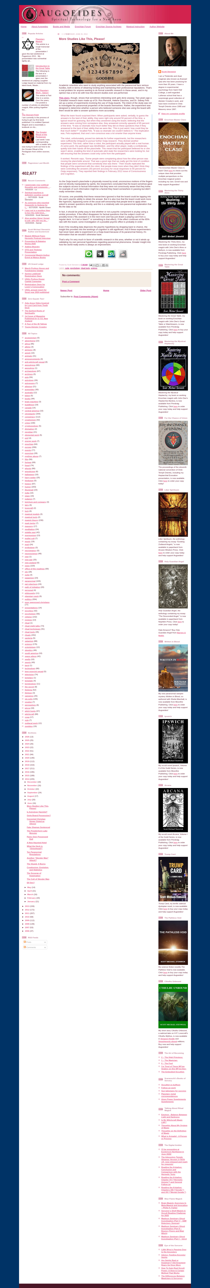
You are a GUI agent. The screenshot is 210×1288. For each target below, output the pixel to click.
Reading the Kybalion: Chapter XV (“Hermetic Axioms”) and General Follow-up (172, 1180)
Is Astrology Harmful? (37, 812)
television (29, 674)
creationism (30, 420)
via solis (29, 699)
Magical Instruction (135, 26)
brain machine (31, 401)
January (31, 901)
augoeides (30, 389)
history (28, 484)
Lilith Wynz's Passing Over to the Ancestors (173, 1250)
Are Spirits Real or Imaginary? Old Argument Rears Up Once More (173, 1262)
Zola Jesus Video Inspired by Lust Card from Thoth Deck (37, 305)
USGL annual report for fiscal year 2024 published (37, 291)
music (28, 541)
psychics (29, 611)
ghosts (28, 468)
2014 (27, 779)
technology (30, 668)
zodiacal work (31, 723)
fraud (27, 465)
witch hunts (30, 711)
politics (28, 599)
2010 (27, 917)
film (26, 459)
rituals (28, 635)
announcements (32, 359)
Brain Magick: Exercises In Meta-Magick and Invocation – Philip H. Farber (174, 1205)
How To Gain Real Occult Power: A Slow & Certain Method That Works (173, 1270)
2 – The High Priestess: (172, 1057)
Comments (30, 947)
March (30, 894)
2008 (27, 924)
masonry (29, 526)
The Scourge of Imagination (34, 874)
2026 (27, 737)
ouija (27, 575)
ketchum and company (35, 502)
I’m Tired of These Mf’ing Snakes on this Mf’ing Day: (173, 1067)
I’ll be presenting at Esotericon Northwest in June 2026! (172, 1151)
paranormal (30, 581)
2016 (27, 772)
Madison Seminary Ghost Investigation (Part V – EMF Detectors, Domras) (174, 1220)
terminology (30, 684)
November (32, 785)
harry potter (30, 477)
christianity (30, 414)
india (27, 493)
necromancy (30, 550)
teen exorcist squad (34, 671)
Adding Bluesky (32, 247)
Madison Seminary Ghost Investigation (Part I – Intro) (174, 1237)
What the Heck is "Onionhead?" (35, 847)
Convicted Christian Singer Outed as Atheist (36, 821)
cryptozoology (31, 426)
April (29, 891)
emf (26, 438)
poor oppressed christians (37, 602)
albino (28, 347)
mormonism (30, 535)
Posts (27, 942)
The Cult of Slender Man (38, 879)
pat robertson (31, 584)
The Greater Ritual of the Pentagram (41, 134)
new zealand (30, 563)
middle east (30, 532)
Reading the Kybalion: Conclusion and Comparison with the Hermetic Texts (171, 1170)
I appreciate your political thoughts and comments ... (37, 186)
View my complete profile (173, 113)
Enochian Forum (83, 26)
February (31, 898)
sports (28, 662)
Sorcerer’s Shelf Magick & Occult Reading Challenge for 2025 (173, 1213)
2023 (27, 747)
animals (28, 356)
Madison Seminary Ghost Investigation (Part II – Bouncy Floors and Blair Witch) (173, 1229)
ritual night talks (32, 626)
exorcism (29, 453)
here (171, 170)
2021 (27, 754)
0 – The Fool (167, 1063)
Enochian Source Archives (109, 26)
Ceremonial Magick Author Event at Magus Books (37, 256)
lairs (27, 505)
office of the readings (35, 569)
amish (28, 353)
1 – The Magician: (169, 1060)
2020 (27, 758)
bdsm (27, 395)
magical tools (31, 517)
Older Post (145, 290)
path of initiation (32, 587)
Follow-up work (168, 1088)
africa (27, 344)
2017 (27, 768)
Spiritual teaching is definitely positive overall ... (36, 194)
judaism (28, 499)
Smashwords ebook (167, 1041)
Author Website (156, 26)
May (29, 887)
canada (28, 408)
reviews (28, 620)
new (27, 556)
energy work (30, 441)
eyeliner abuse (31, 456)
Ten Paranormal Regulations (34, 853)
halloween (29, 474)
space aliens (31, 656)
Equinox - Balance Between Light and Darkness (174, 1115)
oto (26, 572)
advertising (30, 341)
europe (28, 447)
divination (29, 429)
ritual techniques (33, 629)
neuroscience (31, 553)
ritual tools (30, 632)
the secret (29, 687)
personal (29, 590)
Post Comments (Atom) (86, 296)
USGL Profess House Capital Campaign (34, 280)
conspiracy (30, 417)
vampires (29, 696)
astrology (29, 380)
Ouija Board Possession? (39, 815)
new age (29, 560)
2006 (27, 931)
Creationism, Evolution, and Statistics (38, 868)
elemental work (32, 435)
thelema (28, 690)
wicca (27, 708)
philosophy (30, 593)
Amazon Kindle (167, 1039)
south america (31, 653)
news (27, 566)
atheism (28, 386)
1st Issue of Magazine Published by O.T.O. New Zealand (36, 318)
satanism (29, 641)
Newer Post (66, 290)
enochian (29, 444)
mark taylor (30, 523)
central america (32, 411)
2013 (27, 906)
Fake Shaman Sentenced (38, 827)
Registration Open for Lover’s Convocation (35, 285)
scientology (30, 647)
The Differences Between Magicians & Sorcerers (173, 1277)
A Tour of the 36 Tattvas (36, 324)
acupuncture (31, 338)
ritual (27, 623)
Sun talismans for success (173, 1091)
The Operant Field (30, 115)
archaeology (30, 371)
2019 (27, 761)
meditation (30, 529)
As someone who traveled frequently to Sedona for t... (37, 205)
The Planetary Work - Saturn (42, 91)
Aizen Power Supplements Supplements (173, 1100)
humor (28, 487)
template (29, 681)
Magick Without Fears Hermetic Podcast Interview (38, 237)
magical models (32, 514)
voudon (28, 702)
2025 (27, 740)
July (29, 799)
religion (28, 617)
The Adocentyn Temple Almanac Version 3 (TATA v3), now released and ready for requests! (174, 1160)
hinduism (29, 480)
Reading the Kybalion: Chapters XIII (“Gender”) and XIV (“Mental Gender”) (173, 1189)
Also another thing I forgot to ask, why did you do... (37, 219)
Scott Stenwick (169, 71)
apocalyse (29, 368)
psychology (30, 614)
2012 (27, 910)
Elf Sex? (31, 882)
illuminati (29, 490)
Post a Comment (71, 281)
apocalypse (30, 365)
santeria (28, 638)
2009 (27, 920)
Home (24, 26)
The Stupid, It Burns (36, 864)
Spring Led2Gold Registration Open (33, 275)
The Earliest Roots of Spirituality (34, 312)
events (28, 450)
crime (27, 423)
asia (27, 377)
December (32, 782)
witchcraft (29, 714)
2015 (27, 775)
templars (29, 678)
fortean (28, 462)
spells (27, 659)
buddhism (29, 405)
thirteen (28, 693)
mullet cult (30, 538)
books (28, 398)
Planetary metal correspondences (169, 1095)
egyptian (29, 432)
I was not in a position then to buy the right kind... (37, 211)
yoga (27, 717)
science (28, 644)
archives (29, 374)
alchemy (29, 350)
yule (27, 720)
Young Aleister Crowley (36, 327)
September (32, 792)
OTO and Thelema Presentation (33, 251)
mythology (30, 547)
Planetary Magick (40, 40)
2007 (27, 927)
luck (27, 511)
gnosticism (30, 471)
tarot (27, 665)
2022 (27, 751)
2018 (27, 765)
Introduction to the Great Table (43, 67)
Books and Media (61, 26)
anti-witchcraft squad (35, 362)
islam (27, 496)
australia (29, 392)
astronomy (30, 383)
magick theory (31, 520)
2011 (27, 913)
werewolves (30, 705)
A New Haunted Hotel (37, 842)
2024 (27, 744)
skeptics (29, 650)
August (31, 796)
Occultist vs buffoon (170, 1085)
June (30, 803)
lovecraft (29, 508)
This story (64, 98)
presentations (31, 608)
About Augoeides (40, 26)
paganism (29, 578)
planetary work (32, 596)
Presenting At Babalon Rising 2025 (35, 242)
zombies (29, 726)
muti (27, 544)
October (31, 789)
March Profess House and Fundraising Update (37, 269)
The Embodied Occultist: (173, 1072)
